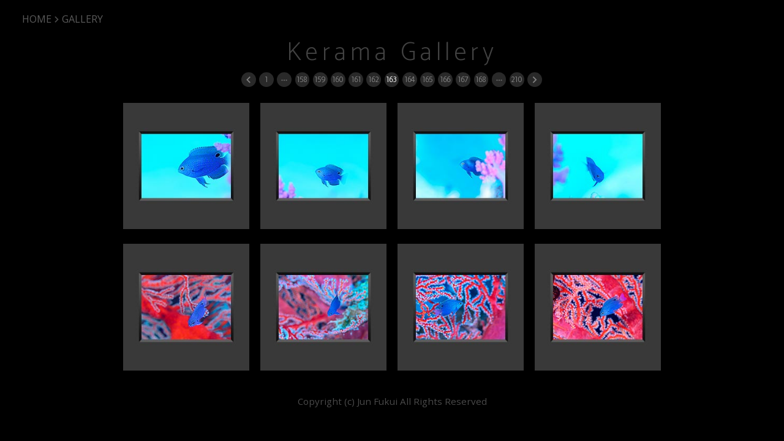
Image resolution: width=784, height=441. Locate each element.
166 (445, 79)
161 (356, 79)
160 (337, 79)
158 (301, 79)
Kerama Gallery (392, 53)
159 (319, 79)
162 (373, 79)
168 (480, 79)
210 (516, 79)
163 (391, 79)
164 (409, 79)
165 (427, 79)
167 (463, 79)
